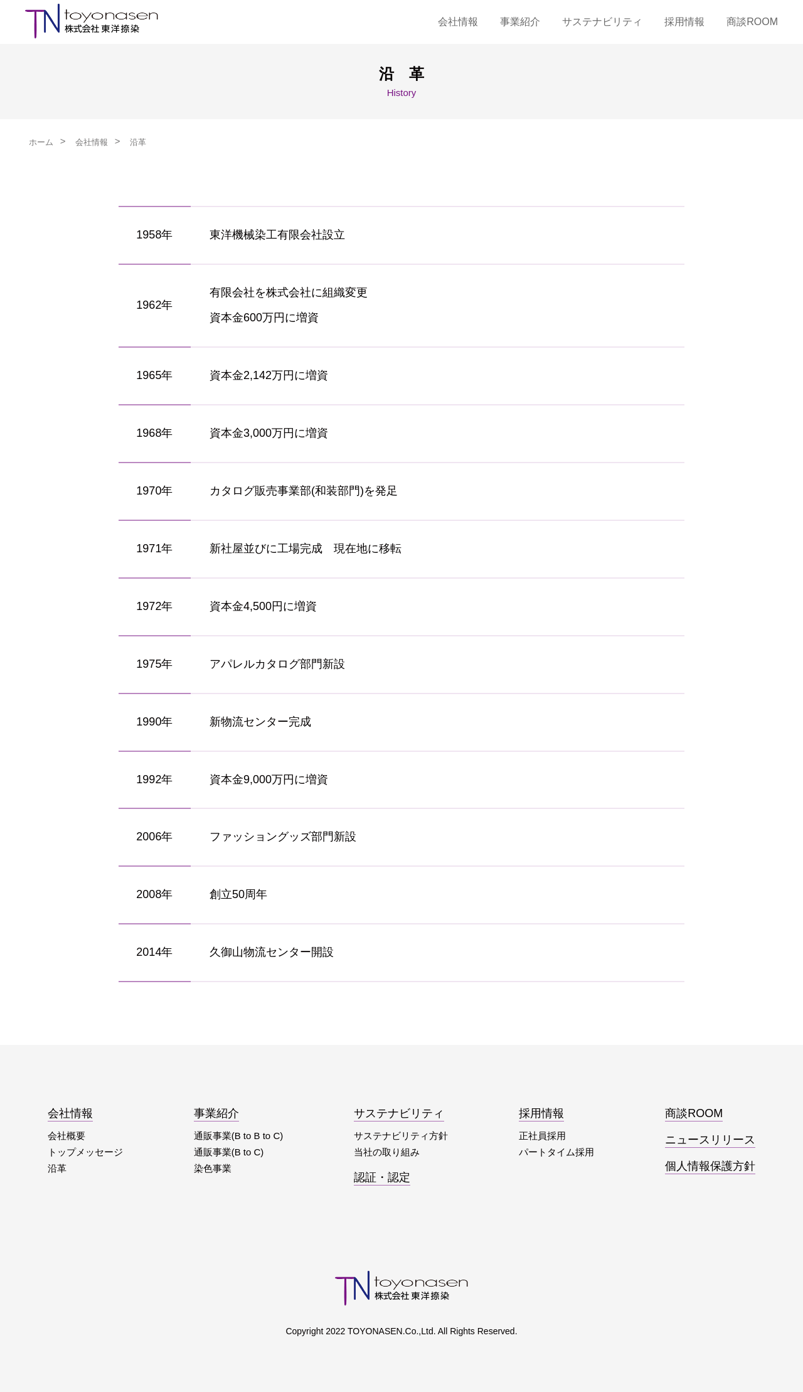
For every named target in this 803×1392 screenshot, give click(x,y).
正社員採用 (542, 1136)
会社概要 (66, 1136)
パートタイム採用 (556, 1152)
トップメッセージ (85, 1152)
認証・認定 (382, 1178)
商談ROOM (752, 22)
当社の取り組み (387, 1152)
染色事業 (212, 1169)
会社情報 (458, 22)
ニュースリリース (710, 1140)
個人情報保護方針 (710, 1166)
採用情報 (684, 22)
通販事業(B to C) (229, 1152)
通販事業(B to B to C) (239, 1136)
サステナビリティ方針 (401, 1136)
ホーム (41, 142)
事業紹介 (520, 22)
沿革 (57, 1169)
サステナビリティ (602, 22)
